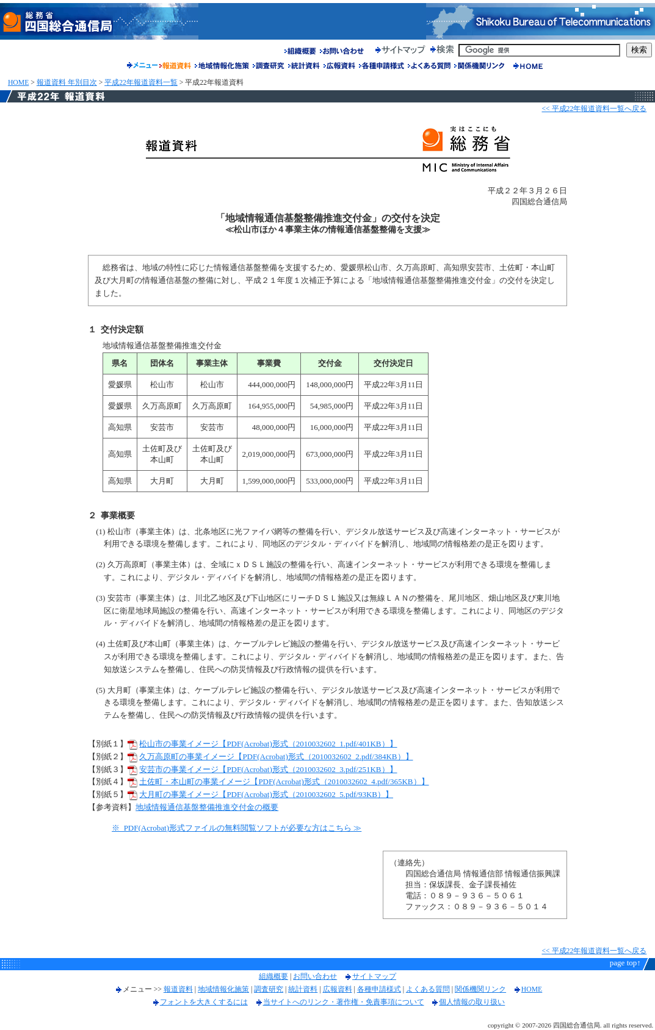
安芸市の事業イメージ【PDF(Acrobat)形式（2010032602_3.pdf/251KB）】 (268, 769)
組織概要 (273, 977)
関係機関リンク (480, 989)
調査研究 (268, 989)
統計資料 (302, 989)
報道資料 (178, 989)
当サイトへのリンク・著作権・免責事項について (343, 1002)
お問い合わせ (315, 977)
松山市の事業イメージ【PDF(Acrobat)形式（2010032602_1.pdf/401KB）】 (268, 743)
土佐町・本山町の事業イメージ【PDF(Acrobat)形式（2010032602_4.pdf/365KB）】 (284, 781)
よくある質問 (428, 989)
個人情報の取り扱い (472, 1002)
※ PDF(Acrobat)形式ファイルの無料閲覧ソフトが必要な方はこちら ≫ (236, 827)
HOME (18, 83)
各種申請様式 (379, 989)
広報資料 (337, 989)
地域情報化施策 (223, 989)
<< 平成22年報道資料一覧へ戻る (593, 109)
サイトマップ (374, 977)
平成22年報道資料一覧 (141, 83)
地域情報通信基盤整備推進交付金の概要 (207, 807)
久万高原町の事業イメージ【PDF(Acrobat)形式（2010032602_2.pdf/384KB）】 (276, 756)
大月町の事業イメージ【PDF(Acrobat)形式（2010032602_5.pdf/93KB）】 (266, 794)
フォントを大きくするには (204, 1002)
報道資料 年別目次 (67, 83)
